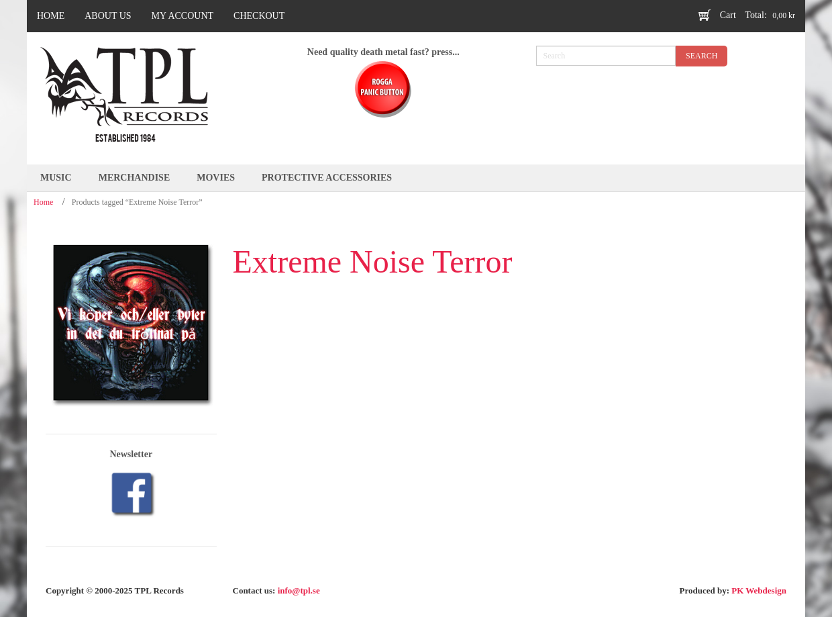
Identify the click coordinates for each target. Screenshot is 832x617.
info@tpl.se (299, 590)
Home (43, 202)
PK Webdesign (758, 590)
